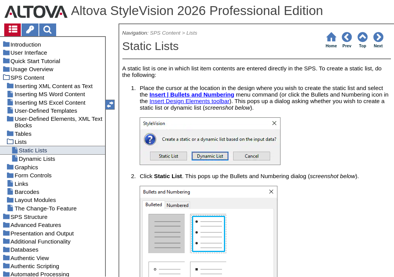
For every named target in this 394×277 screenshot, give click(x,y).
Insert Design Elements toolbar (190, 101)
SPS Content (165, 33)
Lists (191, 33)
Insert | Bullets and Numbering (192, 94)
